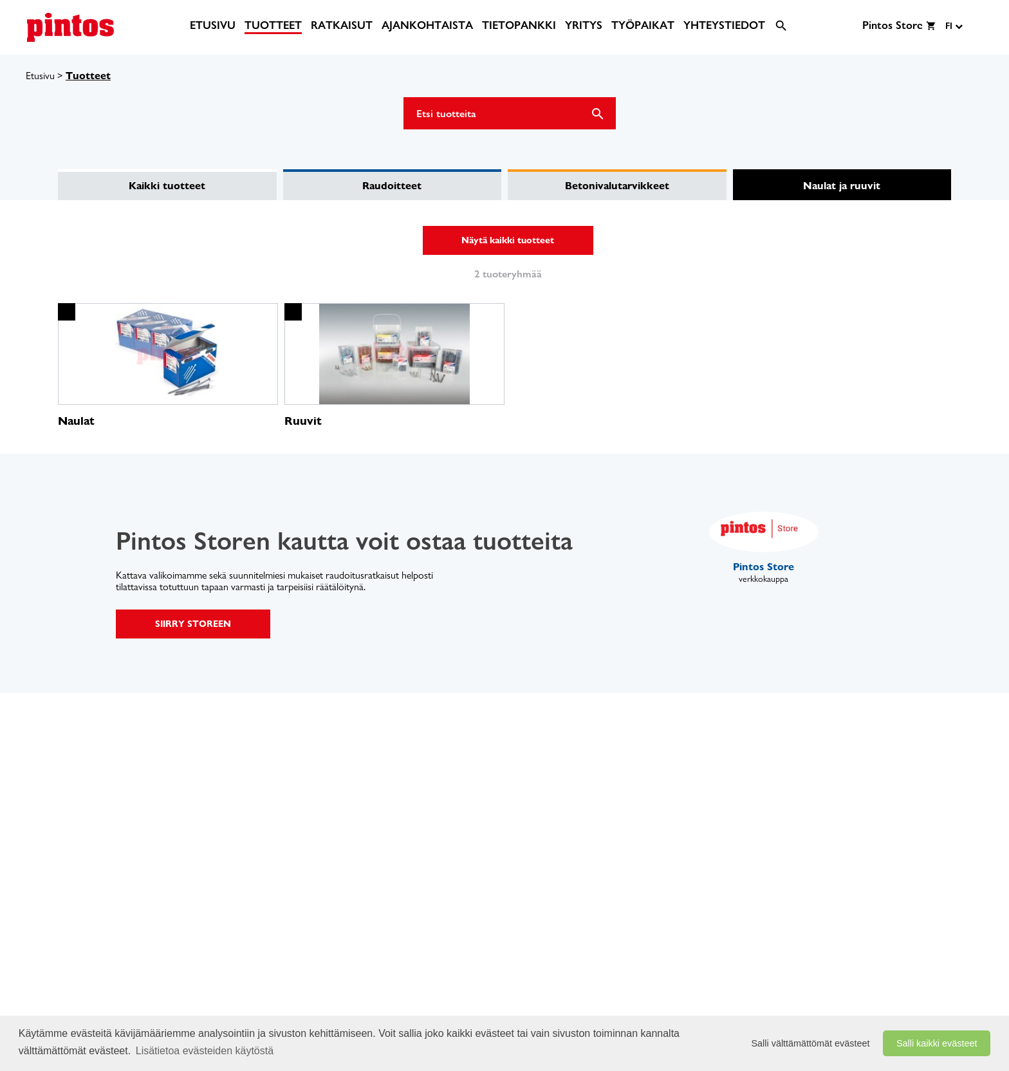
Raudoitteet (391, 185)
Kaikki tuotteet (167, 185)
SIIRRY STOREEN (193, 623)
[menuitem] (212, 25)
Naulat (76, 420)
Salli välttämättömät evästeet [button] (811, 1043)
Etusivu (40, 76)
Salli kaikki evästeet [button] (936, 1043)
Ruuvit (303, 420)
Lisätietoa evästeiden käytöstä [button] (204, 1050)
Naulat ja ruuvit (841, 185)
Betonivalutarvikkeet (617, 185)
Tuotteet (88, 75)
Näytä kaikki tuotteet (507, 240)
